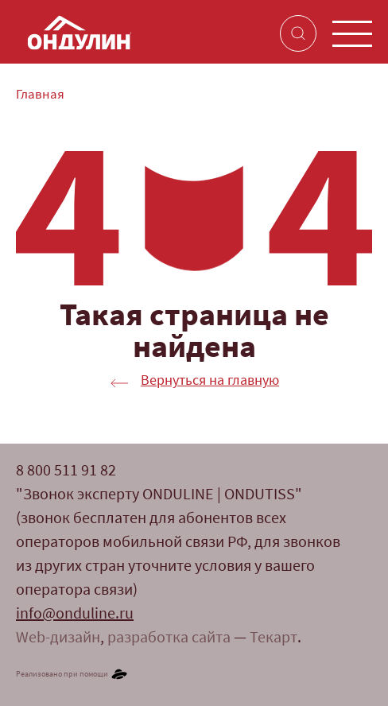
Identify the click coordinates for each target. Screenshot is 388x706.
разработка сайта (169, 638)
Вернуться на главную (210, 381)
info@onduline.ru (75, 615)
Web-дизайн (58, 638)
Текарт (273, 638)
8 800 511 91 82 (66, 471)
